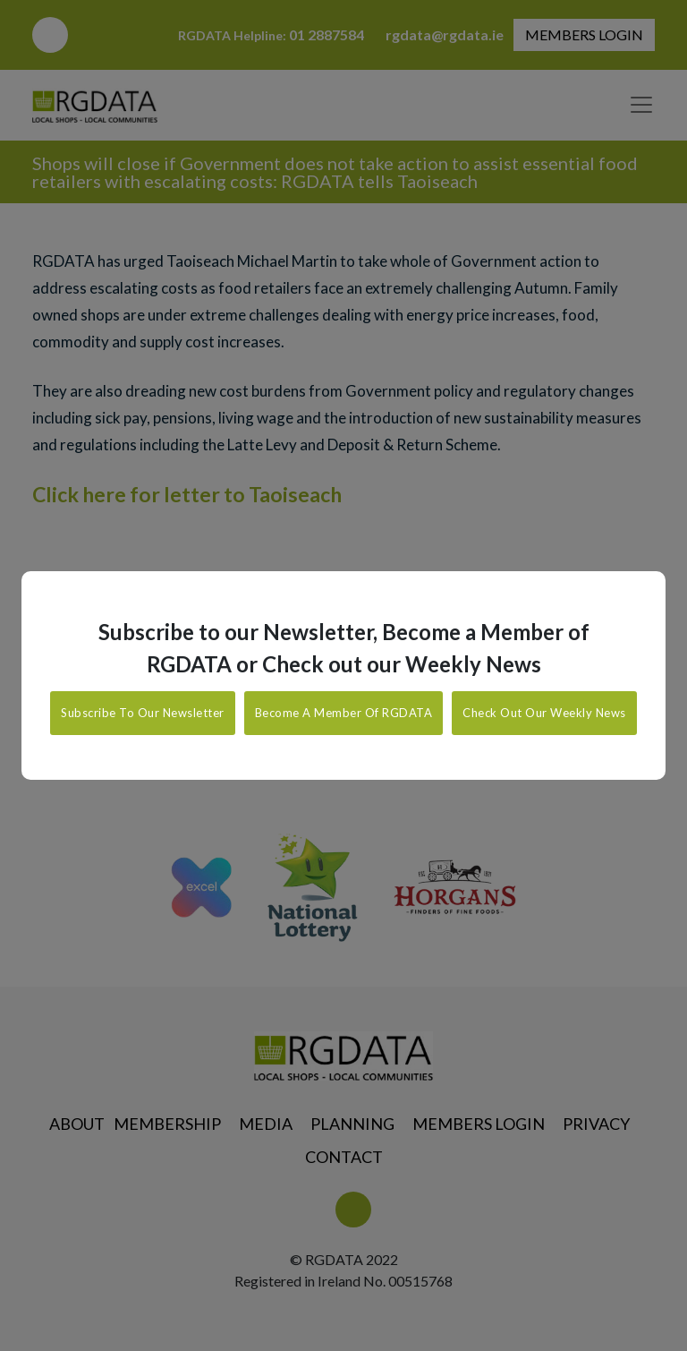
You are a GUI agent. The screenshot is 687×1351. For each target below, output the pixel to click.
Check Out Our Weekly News (544, 712)
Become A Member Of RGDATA (344, 712)
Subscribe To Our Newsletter (143, 712)
